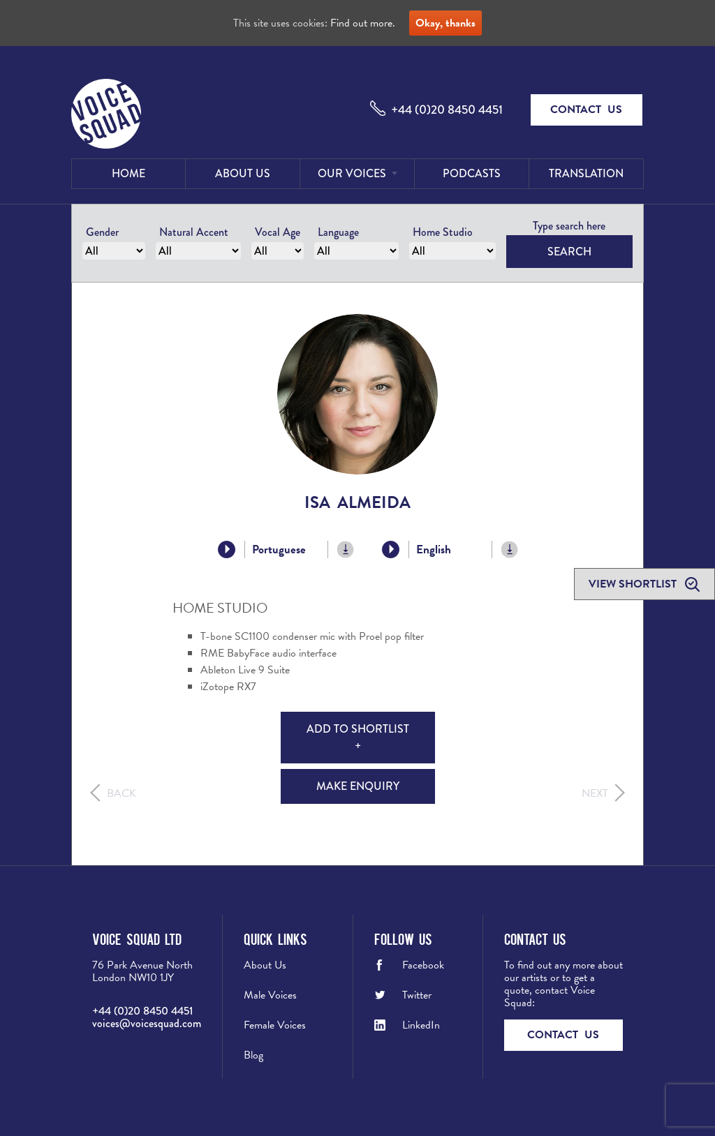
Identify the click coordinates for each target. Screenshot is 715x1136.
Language (338, 232)
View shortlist (634, 584)
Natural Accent (193, 232)
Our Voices (352, 173)
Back (121, 793)
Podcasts (472, 173)
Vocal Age (277, 232)
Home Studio (443, 232)
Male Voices (270, 995)
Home (128, 173)
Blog (253, 1055)
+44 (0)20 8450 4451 (447, 109)
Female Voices (275, 1025)
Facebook (423, 965)
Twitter (417, 995)
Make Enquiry (357, 786)
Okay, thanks (445, 23)
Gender (102, 232)
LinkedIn (421, 1025)
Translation (586, 173)
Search (569, 252)
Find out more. (362, 23)
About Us (242, 173)
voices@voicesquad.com (146, 1023)
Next (595, 793)
